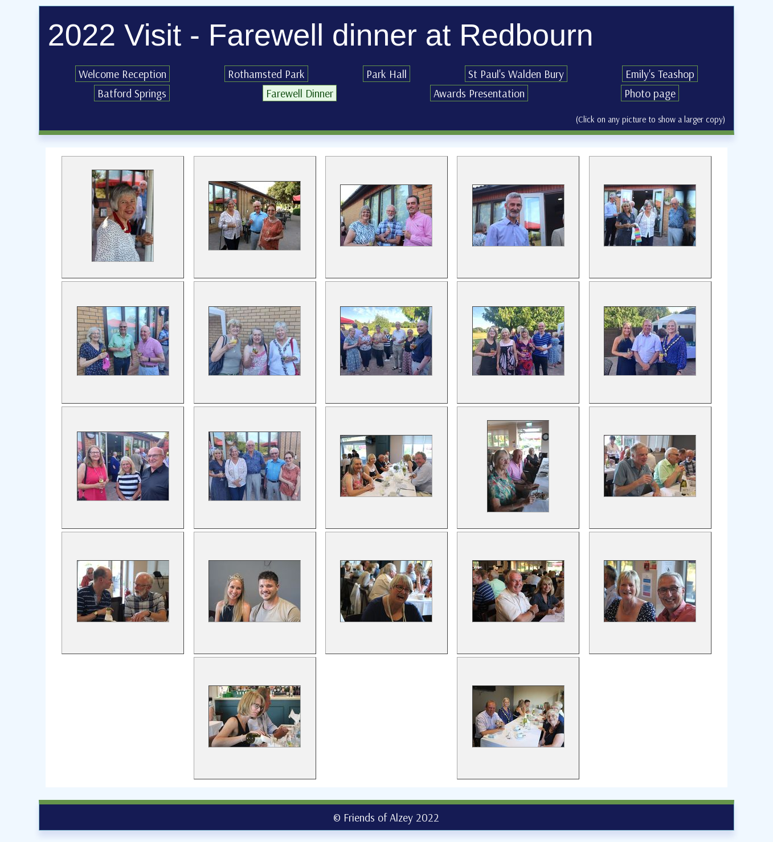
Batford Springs (131, 93)
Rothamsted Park (266, 74)
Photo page (650, 93)
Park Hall (386, 74)
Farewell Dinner (299, 93)
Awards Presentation (479, 93)
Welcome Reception (122, 74)
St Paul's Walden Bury (516, 74)
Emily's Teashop (659, 74)
